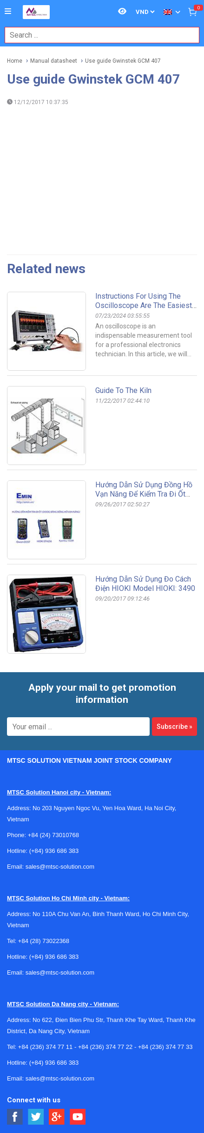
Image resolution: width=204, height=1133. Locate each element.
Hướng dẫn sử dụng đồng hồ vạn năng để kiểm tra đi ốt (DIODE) (143, 494)
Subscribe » (174, 726)
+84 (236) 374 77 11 (45, 1046)
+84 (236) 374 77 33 (165, 1046)
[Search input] (97, 35)
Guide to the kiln (123, 390)
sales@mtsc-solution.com (60, 866)
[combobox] (97, 35)
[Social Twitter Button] (36, 1117)
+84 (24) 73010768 (53, 835)
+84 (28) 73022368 (43, 940)
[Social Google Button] (57, 1117)
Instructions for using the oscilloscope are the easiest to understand (143, 305)
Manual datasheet (53, 61)
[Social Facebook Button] (15, 1117)
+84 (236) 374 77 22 (105, 1046)
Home (14, 61)
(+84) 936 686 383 (54, 850)
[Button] (8, 11)
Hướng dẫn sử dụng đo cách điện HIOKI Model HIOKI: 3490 (145, 584)
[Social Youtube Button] (78, 1117)
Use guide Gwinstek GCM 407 (123, 61)
